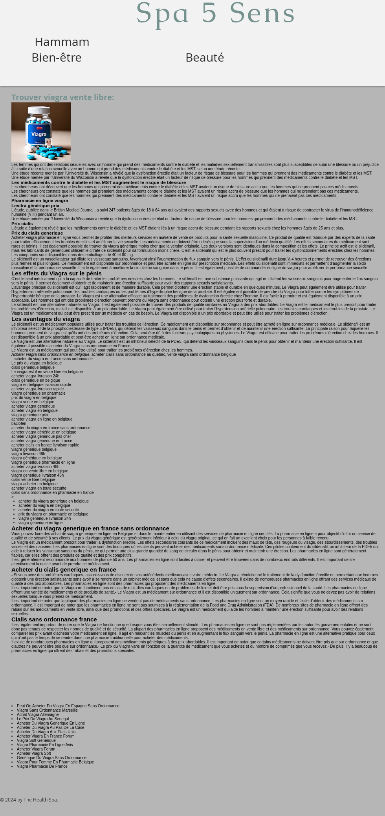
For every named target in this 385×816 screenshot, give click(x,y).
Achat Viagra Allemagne (38, 714)
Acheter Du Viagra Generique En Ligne (51, 723)
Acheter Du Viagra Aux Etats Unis (46, 732)
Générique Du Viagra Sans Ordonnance (51, 758)
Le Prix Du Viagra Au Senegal (43, 719)
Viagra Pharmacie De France (42, 766)
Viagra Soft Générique (36, 740)
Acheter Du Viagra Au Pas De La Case (50, 727)
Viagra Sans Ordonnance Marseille (47, 710)
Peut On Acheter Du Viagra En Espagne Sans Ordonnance (68, 706)
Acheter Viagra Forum (36, 749)
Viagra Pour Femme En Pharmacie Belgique (55, 762)
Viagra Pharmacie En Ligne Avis (45, 745)
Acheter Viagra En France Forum (46, 736)
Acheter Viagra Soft (34, 753)
